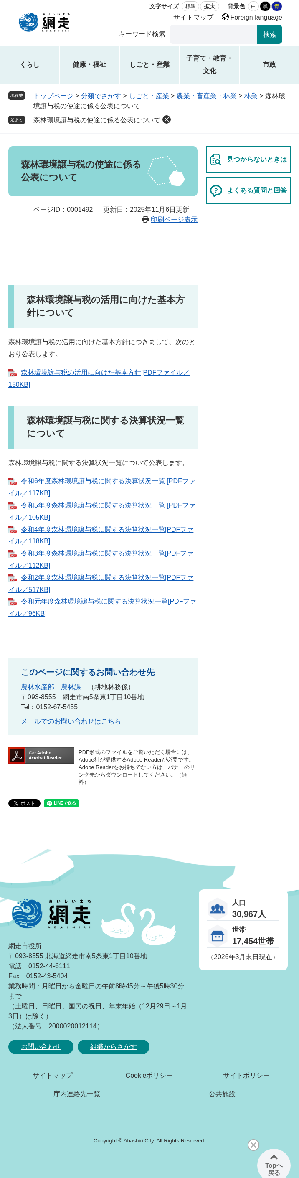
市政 (269, 64)
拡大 (209, 6)
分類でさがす (101, 95)
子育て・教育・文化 (209, 64)
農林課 (71, 687)
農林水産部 (37, 687)
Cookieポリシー (149, 1075)
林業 (251, 95)
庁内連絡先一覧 (76, 1093)
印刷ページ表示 (174, 219)
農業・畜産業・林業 (207, 95)
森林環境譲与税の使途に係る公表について (96, 120)
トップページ (53, 95)
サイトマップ (193, 17)
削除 (166, 119)
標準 (190, 6)
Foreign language (256, 17)
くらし (30, 64)
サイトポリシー (246, 1075)
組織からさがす (113, 1046)
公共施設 (222, 1093)
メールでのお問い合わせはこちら (71, 721)
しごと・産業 (149, 64)
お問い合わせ (41, 1046)
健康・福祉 (89, 64)
